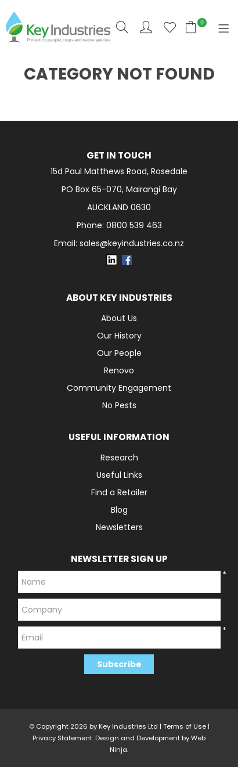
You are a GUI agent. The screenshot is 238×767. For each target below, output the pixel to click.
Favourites (170, 27)
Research (119, 457)
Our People (119, 353)
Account (146, 27)
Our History (119, 335)
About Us (119, 318)
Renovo (119, 370)
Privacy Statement (62, 738)
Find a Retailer (119, 492)
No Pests (119, 405)
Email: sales (119, 244)
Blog (119, 510)
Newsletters (119, 527)
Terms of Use (184, 726)
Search (122, 27)
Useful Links (119, 475)
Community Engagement (119, 388)
